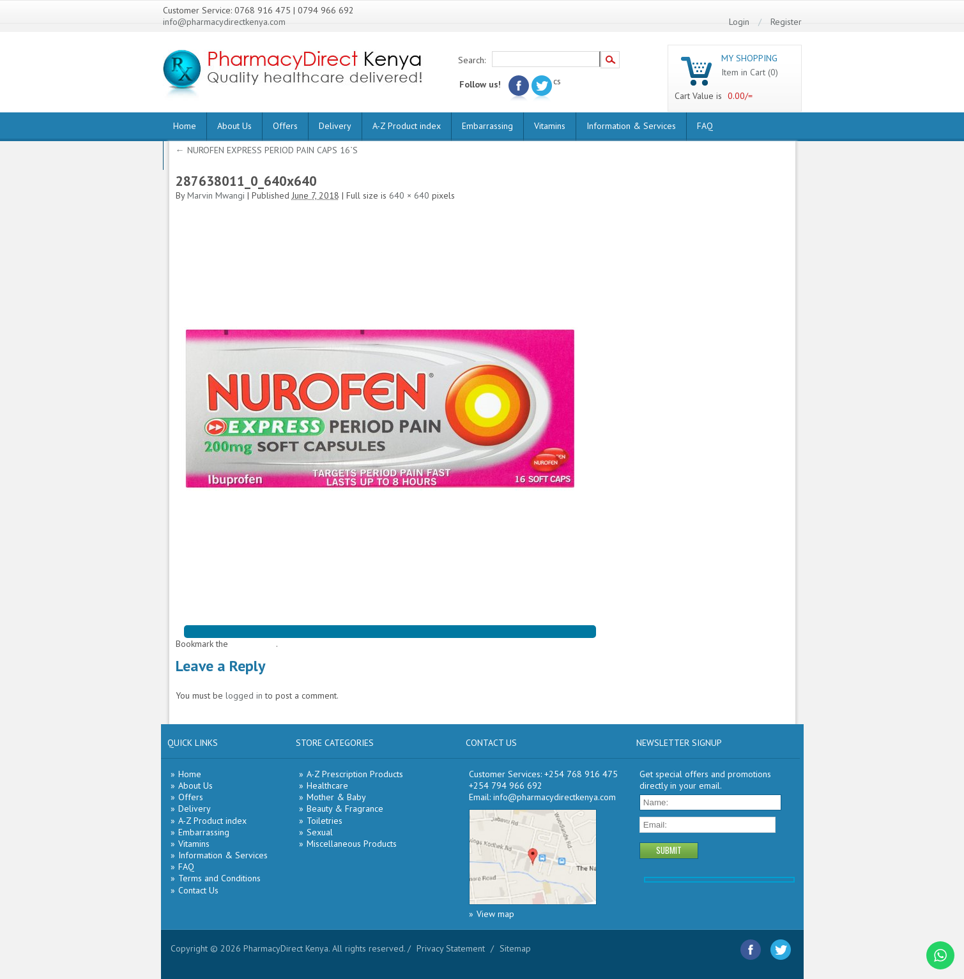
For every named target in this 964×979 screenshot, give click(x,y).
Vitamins (549, 126)
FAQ (705, 126)
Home (184, 126)
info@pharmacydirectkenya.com (224, 21)
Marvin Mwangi (216, 195)
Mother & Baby (336, 797)
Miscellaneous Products (352, 843)
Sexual (320, 832)
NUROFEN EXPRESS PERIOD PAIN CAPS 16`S (267, 150)
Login (739, 21)
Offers (285, 126)
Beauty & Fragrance (345, 808)
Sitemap (515, 948)
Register (786, 21)
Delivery (335, 126)
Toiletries (324, 820)
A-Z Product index (406, 126)
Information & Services (631, 126)
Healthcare (327, 785)
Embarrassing (487, 126)
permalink (257, 643)
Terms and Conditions (219, 878)
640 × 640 (409, 195)
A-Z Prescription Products (355, 774)
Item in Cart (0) (749, 72)
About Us (234, 126)
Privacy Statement (451, 948)
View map (495, 914)
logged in (244, 695)
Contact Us (198, 890)
